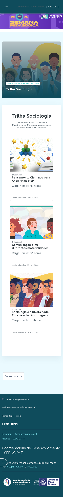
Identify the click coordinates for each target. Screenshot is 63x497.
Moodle (18, 416)
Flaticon (20, 466)
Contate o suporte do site (18, 399)
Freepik (10, 466)
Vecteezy (32, 466)
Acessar (52, 7)
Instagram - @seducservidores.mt (19, 434)
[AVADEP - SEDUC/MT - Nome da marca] (31, 482)
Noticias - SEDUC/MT (13, 438)
